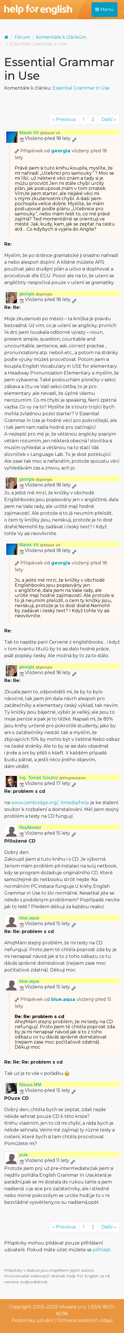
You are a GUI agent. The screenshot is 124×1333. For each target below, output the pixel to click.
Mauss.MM (30, 1084)
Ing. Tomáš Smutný (52, 777)
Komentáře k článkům (61, 37)
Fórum (22, 37)
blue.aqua (29, 918)
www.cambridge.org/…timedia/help (50, 802)
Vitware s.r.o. (73, 1307)
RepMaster (30, 827)
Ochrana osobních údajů (85, 1320)
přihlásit (101, 1249)
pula (23, 1154)
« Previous (64, 119)
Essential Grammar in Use (81, 88)
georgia (60, 150)
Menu (104, 9)
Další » (108, 119)
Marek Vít (39, 132)
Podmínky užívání (32, 1320)
